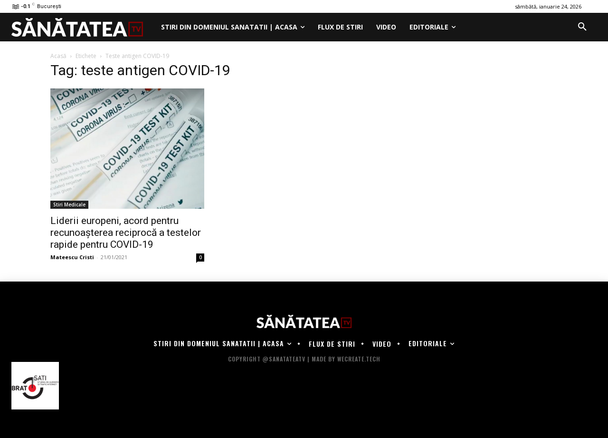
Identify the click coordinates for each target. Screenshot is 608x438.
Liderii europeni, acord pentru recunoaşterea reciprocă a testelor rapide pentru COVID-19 (125, 232)
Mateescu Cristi (72, 257)
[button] (582, 27)
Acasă (58, 56)
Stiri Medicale (69, 204)
